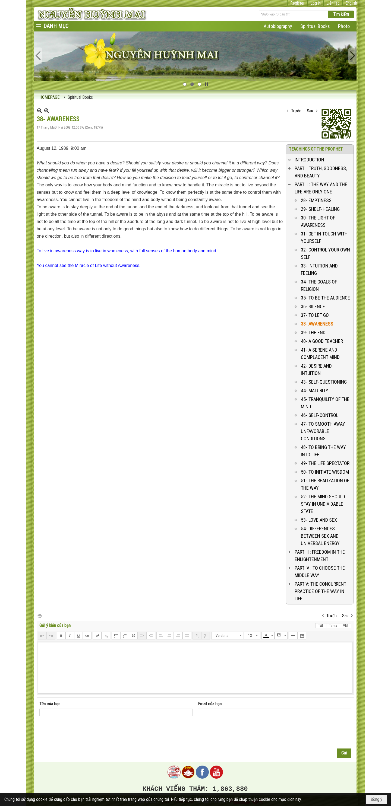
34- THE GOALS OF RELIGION (319, 285)
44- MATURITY (314, 390)
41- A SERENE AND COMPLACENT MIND (320, 353)
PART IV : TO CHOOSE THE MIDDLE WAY (320, 571)
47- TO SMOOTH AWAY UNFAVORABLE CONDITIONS (323, 431)
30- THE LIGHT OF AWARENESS (318, 221)
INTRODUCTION (309, 160)
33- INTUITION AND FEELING (319, 269)
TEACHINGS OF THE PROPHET (316, 149)
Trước (296, 110)
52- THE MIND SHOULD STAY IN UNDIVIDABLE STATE (323, 504)
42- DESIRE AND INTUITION (316, 369)
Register (297, 3)
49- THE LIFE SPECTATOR (325, 463)
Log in (315, 3)
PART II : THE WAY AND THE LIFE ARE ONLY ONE (321, 188)
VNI (345, 625)
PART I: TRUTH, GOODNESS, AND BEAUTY (321, 172)
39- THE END (313, 332)
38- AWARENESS (317, 324)
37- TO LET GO (315, 315)
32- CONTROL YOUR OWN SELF (325, 253)
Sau (310, 110)
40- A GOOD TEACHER (322, 341)
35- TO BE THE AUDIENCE (325, 298)
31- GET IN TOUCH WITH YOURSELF (324, 237)
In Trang (39, 615)
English (351, 3)
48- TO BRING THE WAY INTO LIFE (323, 450)
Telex (333, 625)
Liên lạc (333, 3)
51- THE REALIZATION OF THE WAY (325, 484)
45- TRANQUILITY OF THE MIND (325, 402)
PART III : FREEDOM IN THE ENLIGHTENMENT (320, 555)
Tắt (320, 625)
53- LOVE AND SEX (319, 520)
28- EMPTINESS (316, 200)
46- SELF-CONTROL (319, 415)
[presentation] (80, 732)
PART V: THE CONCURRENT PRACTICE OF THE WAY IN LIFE (320, 591)
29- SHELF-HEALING (320, 209)
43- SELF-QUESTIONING (324, 382)
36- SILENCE (313, 306)
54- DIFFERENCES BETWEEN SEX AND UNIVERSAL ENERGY (320, 536)
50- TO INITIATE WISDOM (325, 472)
